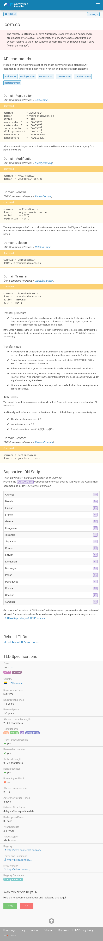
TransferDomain (83, 76)
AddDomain (10, 76)
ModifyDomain (27, 76)
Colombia (17, 683)
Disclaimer (64, 930)
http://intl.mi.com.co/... (19, 859)
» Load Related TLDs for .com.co (21, 642)
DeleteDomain (64, 76)
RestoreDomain (12, 83)
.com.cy (92, 14)
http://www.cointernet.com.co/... (25, 850)
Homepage (9, 930)
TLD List (10, 14)
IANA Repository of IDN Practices (26, 618)
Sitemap (48, 930)
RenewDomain (46, 76)
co (11, 667)
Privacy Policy (85, 930)
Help (23, 930)
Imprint (35, 930)
